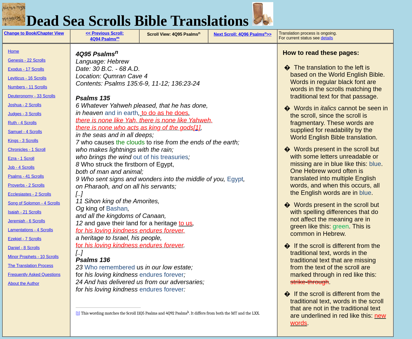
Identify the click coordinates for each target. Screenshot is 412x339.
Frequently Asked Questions (34, 274)
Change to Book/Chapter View (34, 33)
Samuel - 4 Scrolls (25, 131)
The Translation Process (30, 265)
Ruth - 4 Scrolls (22, 123)
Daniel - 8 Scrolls (24, 248)
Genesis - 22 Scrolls (26, 60)
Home (13, 51)
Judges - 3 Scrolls (24, 114)
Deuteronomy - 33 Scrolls (31, 96)
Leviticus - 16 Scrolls (27, 78)
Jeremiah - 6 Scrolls (26, 221)
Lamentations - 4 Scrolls (30, 230)
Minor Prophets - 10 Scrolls (33, 256)
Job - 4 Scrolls (21, 167)
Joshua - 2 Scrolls (24, 105)
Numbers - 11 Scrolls (27, 87)
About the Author (23, 283)
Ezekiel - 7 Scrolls (24, 239)
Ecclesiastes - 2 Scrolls (29, 194)
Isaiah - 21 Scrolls (24, 212)
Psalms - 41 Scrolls (26, 176)
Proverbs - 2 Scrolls (26, 185)
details (327, 38)
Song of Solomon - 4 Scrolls (34, 203)
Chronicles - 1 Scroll (26, 149)
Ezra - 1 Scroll (21, 158)
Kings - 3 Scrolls (23, 140)
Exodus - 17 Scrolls (26, 69)
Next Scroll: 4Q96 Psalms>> (243, 34)
